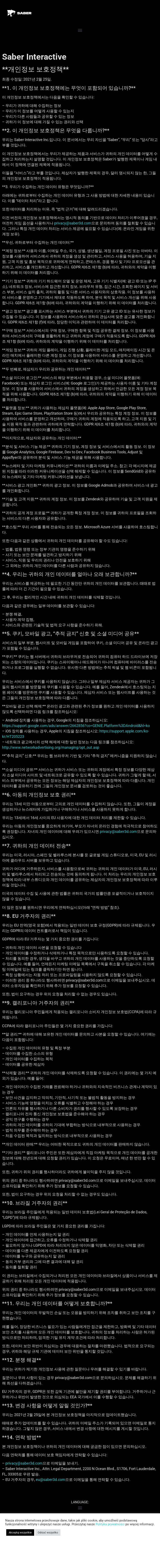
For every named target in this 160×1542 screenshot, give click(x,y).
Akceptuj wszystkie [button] (20, 1532)
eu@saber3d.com (50, 1489)
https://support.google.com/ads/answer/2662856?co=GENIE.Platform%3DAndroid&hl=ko (76, 735)
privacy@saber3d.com (72, 232)
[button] (79, 39)
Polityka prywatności (110, 1524)
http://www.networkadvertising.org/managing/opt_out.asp (50, 757)
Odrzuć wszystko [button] (48, 1532)
